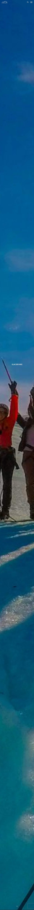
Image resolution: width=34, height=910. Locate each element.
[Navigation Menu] (31, 2)
